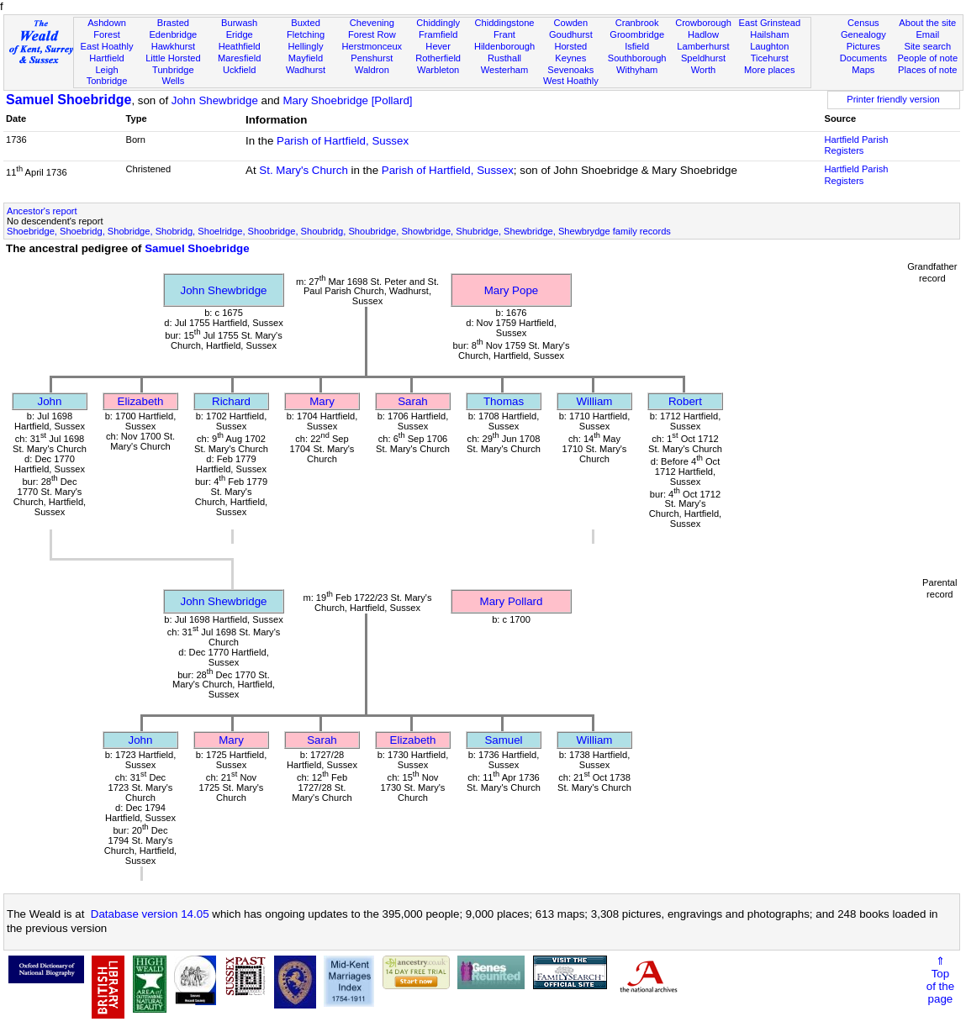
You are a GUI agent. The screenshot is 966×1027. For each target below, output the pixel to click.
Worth (703, 70)
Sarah (413, 401)
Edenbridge (173, 34)
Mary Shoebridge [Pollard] (347, 100)
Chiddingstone (504, 23)
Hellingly (306, 46)
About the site (927, 23)
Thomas (503, 401)
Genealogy (863, 34)
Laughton (769, 46)
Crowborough (703, 23)
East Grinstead (769, 23)
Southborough (637, 58)
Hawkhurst (173, 46)
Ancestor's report (42, 211)
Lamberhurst (703, 46)
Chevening (372, 23)
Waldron (372, 70)
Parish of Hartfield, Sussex (343, 140)
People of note (927, 58)
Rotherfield (438, 58)
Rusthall (504, 58)
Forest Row (372, 34)
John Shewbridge (215, 100)
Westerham (505, 70)
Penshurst (372, 58)
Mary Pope (511, 290)
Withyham (636, 70)
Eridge (239, 34)
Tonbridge (107, 81)
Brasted (173, 23)
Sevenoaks (570, 70)
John (50, 401)
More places (769, 70)
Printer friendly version (893, 99)
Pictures (863, 46)
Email (927, 34)
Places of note (927, 70)
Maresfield (239, 58)
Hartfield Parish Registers (857, 145)
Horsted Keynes (570, 52)
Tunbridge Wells (173, 76)
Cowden (570, 23)
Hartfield (106, 58)
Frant (504, 34)
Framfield (438, 34)
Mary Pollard (511, 601)
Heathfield (240, 46)
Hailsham (769, 34)
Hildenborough (504, 46)
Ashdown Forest (106, 29)
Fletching (306, 34)
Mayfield (305, 58)
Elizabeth (141, 401)
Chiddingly (438, 23)
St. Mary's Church (303, 170)
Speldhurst (703, 58)
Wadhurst (305, 70)
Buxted (305, 23)
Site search (927, 46)
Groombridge (637, 34)
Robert (685, 401)
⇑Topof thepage (940, 980)
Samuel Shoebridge (68, 99)
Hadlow (703, 34)
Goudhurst (571, 34)
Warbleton (438, 70)
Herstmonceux (372, 46)
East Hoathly (107, 46)
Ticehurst (770, 58)
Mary (322, 401)
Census (863, 23)
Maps (863, 70)
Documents (863, 58)
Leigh (106, 70)
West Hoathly (571, 81)
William (595, 401)
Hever (438, 46)
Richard (231, 401)
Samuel (503, 740)
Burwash (239, 23)
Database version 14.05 (150, 914)
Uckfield (239, 70)
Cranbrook (637, 23)
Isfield (637, 46)
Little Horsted (172, 58)
